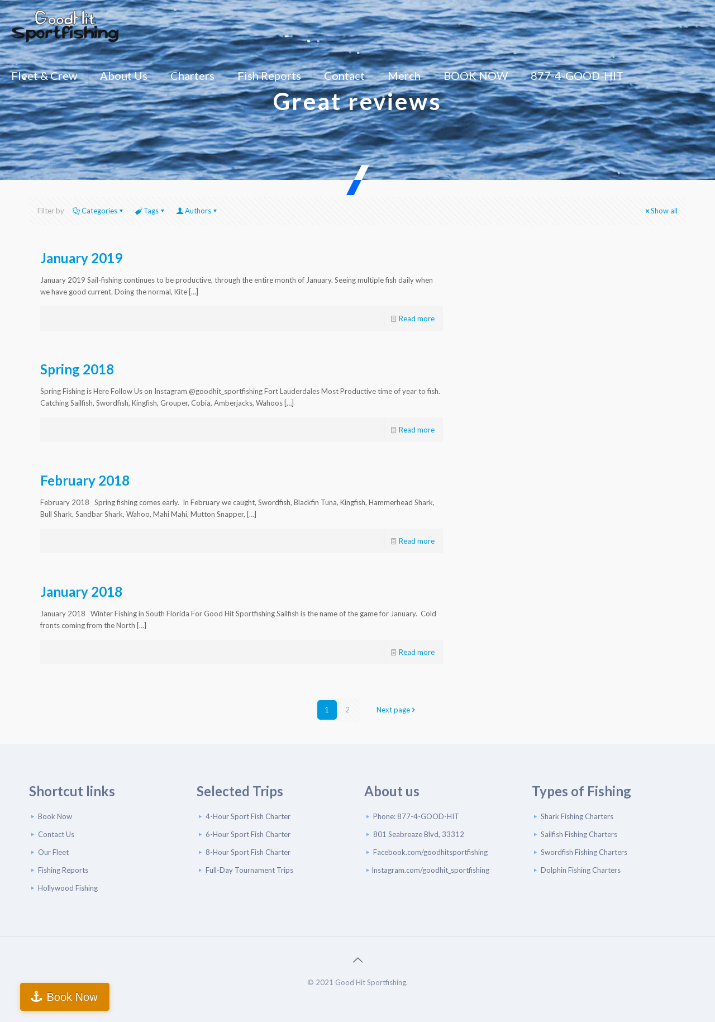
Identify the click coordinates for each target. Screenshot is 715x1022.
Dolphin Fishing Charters (581, 870)
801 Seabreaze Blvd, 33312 (418, 834)
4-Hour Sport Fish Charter (248, 816)
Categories (99, 210)
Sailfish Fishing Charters (579, 834)
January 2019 (81, 258)
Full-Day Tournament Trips (249, 870)
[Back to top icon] (357, 959)
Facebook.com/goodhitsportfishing (430, 852)
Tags (150, 210)
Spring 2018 (77, 369)
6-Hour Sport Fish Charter (248, 834)
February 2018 (85, 480)
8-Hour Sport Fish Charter (248, 852)
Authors (197, 210)
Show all (661, 210)
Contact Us (56, 834)
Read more (417, 318)
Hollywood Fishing (68, 887)
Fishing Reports (63, 870)
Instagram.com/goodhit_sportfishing (430, 870)
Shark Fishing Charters (577, 816)
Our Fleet (53, 852)
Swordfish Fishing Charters (584, 852)
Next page (396, 709)
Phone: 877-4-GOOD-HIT (416, 816)
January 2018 (81, 591)
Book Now (55, 816)
